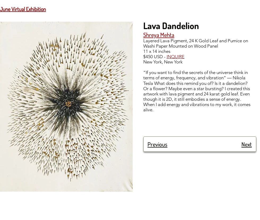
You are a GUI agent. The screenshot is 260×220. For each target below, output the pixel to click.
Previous (157, 144)
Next (246, 144)
